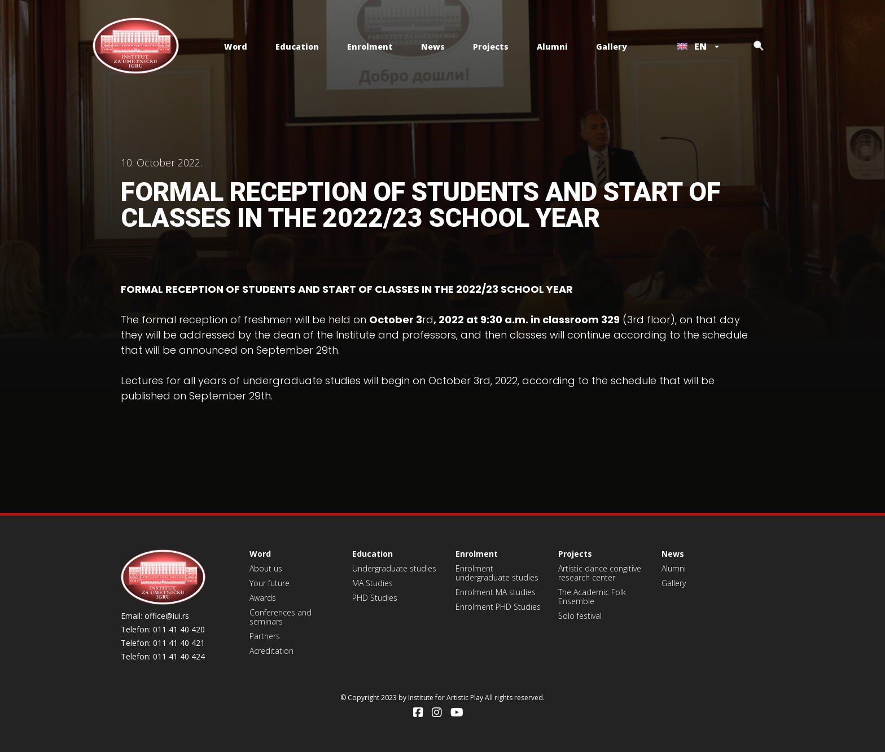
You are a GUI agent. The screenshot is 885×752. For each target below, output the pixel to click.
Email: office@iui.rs (155, 616)
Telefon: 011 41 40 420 (163, 630)
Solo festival (580, 615)
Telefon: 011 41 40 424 (163, 657)
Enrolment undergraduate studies (496, 573)
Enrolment (370, 46)
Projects (491, 46)
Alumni (552, 46)
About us (265, 568)
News (433, 46)
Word (235, 46)
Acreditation (271, 650)
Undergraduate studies (394, 568)
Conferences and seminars (280, 617)
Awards (262, 597)
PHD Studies (374, 597)
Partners (264, 636)
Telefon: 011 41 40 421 (163, 643)
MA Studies (372, 583)
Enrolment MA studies (495, 592)
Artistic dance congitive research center (599, 573)
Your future (269, 583)
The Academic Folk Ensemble (592, 596)
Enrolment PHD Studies (498, 606)
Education (297, 46)
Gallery (611, 46)
